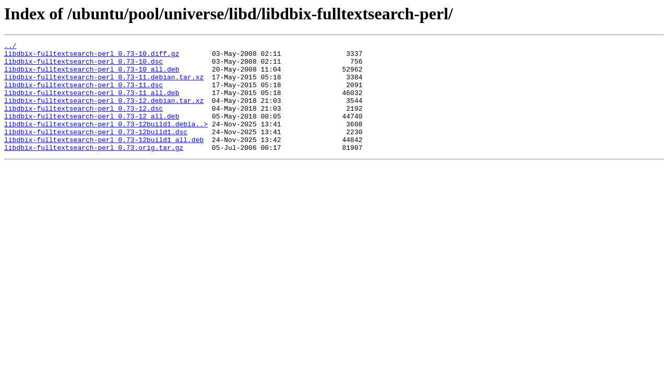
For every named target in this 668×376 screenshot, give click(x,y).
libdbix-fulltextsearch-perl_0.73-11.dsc (83, 94)
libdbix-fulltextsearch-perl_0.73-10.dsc (83, 65)
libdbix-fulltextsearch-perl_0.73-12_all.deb (91, 131)
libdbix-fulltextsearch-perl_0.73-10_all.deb (91, 75)
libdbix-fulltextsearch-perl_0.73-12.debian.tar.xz (104, 113)
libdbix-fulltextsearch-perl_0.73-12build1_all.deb (104, 159)
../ (10, 47)
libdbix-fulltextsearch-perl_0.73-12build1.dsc (95, 150)
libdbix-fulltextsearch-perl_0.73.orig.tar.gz (93, 169)
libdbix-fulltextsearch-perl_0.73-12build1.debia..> (106, 141)
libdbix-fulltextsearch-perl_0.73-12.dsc (83, 122)
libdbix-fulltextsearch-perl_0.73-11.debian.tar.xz (104, 84)
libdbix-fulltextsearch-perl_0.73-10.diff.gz (91, 56)
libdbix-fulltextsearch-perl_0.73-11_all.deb (91, 103)
